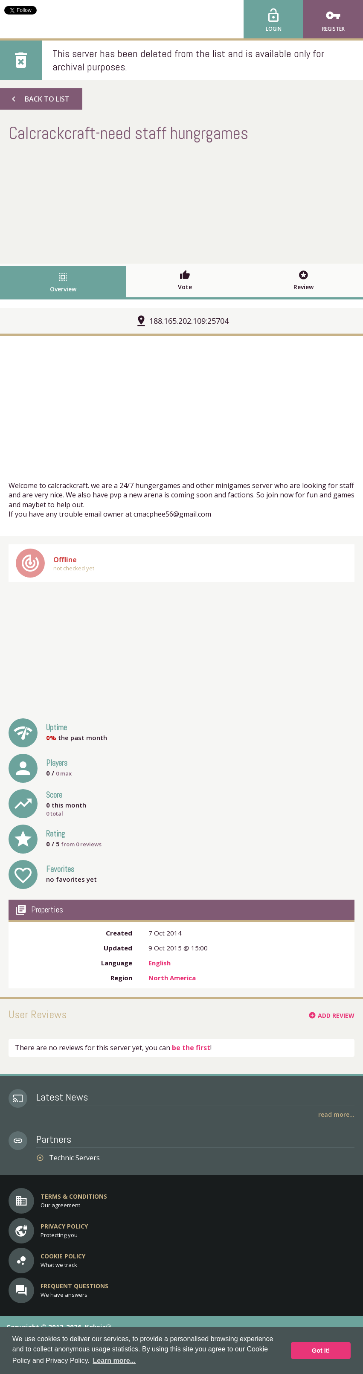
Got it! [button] (321, 1350)
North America (172, 977)
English (159, 963)
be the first (191, 1047)
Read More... (336, 1114)
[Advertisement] (181, 201)
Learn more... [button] (114, 1360)
